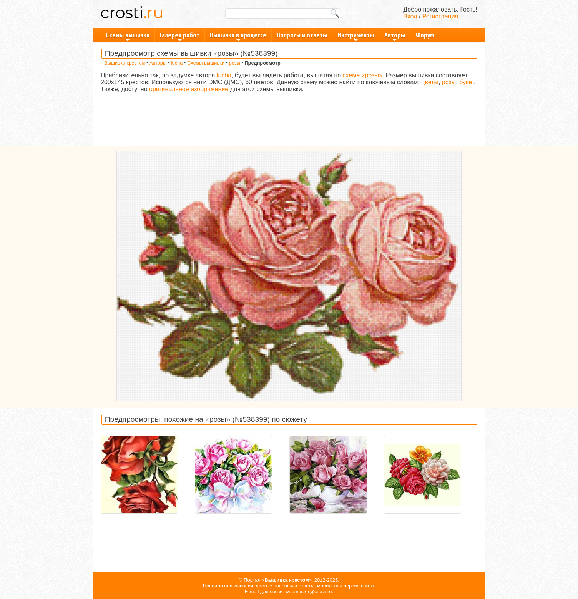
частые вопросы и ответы (285, 586)
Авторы (394, 36)
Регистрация (440, 16)
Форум (424, 34)
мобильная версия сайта (345, 586)
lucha (177, 63)
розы (234, 63)
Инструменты (355, 36)
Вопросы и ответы (302, 34)
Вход (410, 16)
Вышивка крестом (124, 63)
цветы (429, 82)
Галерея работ (179, 36)
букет (466, 82)
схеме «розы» (362, 75)
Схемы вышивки (127, 36)
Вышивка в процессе (238, 36)
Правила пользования (228, 586)
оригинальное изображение (188, 89)
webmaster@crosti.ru (308, 591)
